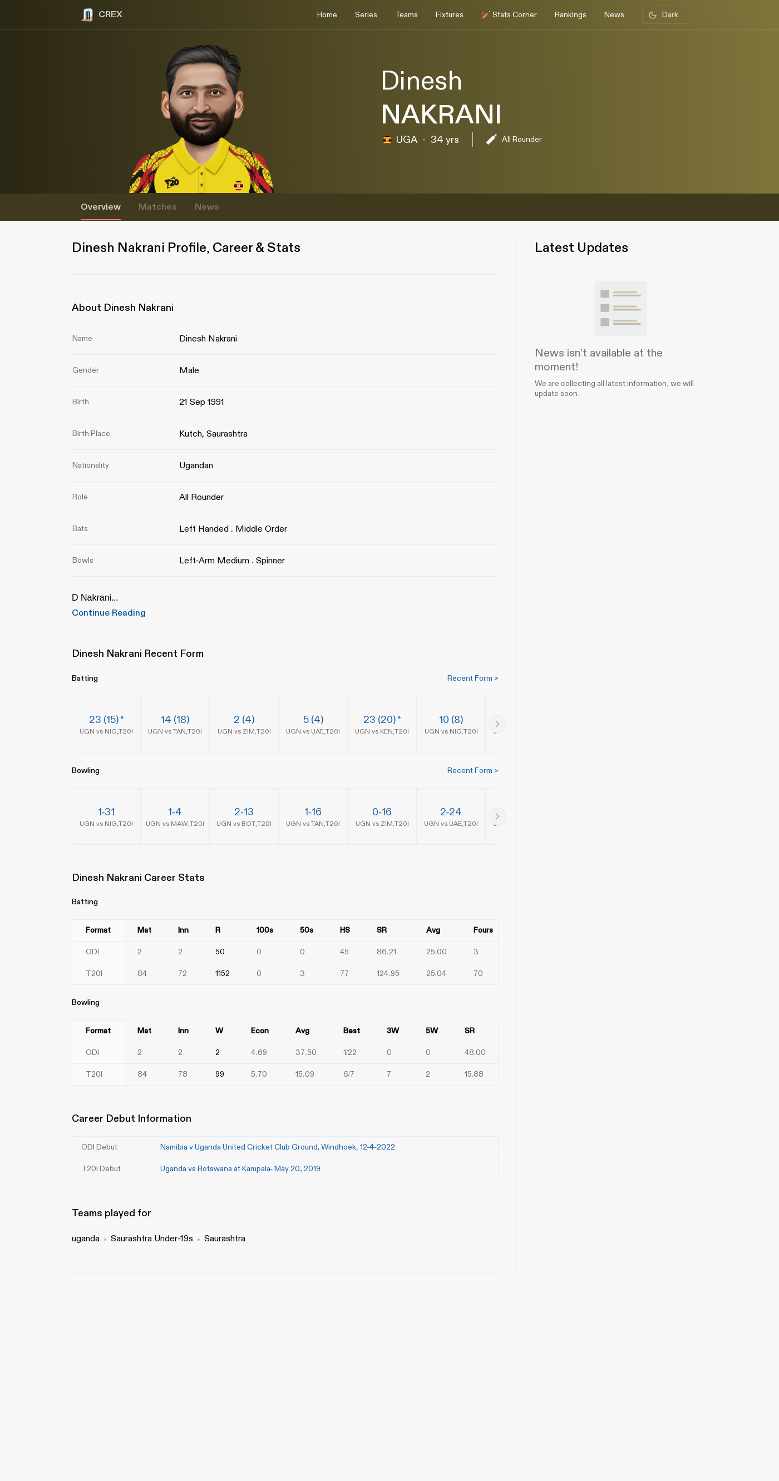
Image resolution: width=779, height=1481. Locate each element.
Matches (158, 207)
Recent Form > (473, 678)
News (207, 207)
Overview (101, 207)
